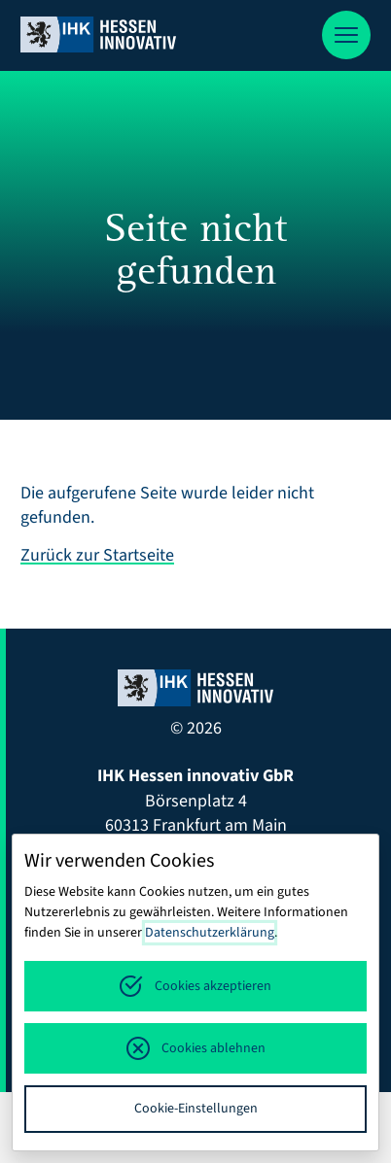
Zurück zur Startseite (97, 555)
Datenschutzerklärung (209, 932)
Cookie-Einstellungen (196, 1108)
